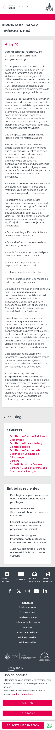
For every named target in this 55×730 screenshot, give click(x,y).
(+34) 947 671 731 (27, 612)
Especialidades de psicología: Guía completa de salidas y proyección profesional (27, 525)
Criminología (17, 457)
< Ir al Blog (12, 417)
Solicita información (27, 607)
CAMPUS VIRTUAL (49, 8)
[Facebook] (7, 45)
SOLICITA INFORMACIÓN (23, 725)
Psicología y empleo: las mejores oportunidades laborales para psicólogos (29, 499)
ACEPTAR (27, 703)
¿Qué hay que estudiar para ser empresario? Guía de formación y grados (28, 552)
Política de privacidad (27, 637)
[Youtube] (36, 591)
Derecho (15, 461)
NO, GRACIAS (27, 713)
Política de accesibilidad (27, 632)
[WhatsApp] (49, 725)
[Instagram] (28, 591)
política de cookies (22, 694)
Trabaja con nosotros (27, 617)
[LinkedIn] (12, 45)
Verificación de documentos (27, 622)
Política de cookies (27, 642)
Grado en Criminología (23, 471)
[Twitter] (17, 45)
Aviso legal (27, 627)
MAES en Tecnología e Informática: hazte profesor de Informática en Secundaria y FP (28, 539)
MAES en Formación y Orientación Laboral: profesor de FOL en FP (29, 512)
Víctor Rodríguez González (23, 52)
